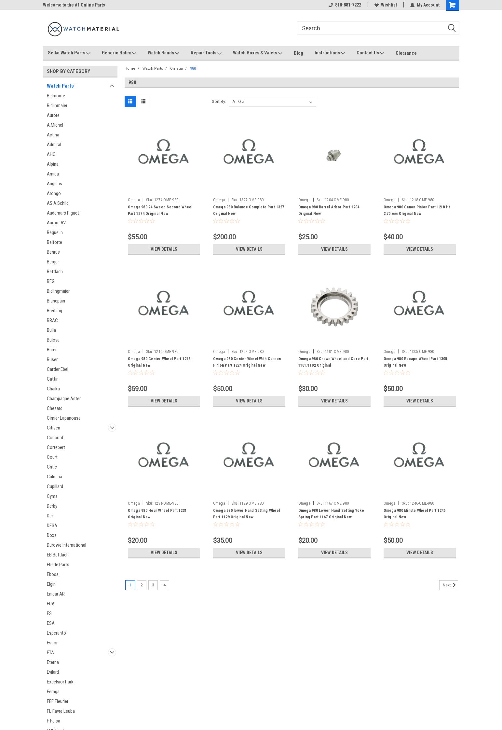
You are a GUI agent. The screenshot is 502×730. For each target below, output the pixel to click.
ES (49, 613)
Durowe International (66, 545)
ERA (51, 604)
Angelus (54, 184)
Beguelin (55, 232)
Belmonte (56, 96)
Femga (53, 692)
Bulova (53, 340)
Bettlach (55, 271)
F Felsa (53, 721)
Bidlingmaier (58, 291)
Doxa (52, 535)
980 (193, 68)
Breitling (54, 311)
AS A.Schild (58, 203)
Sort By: (219, 101)
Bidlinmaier (57, 105)
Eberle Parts (58, 565)
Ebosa (53, 574)
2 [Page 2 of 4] (142, 585)
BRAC (52, 320)
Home (130, 68)
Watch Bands (163, 53)
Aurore (53, 115)
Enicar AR (56, 594)
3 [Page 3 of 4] (153, 585)
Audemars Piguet (63, 213)
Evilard (53, 672)
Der (50, 516)
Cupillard (55, 486)
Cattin (53, 379)
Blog (298, 53)
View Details (164, 249)
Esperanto (56, 633)
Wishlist (385, 4)
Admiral (54, 144)
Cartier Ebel (57, 369)
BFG (51, 281)
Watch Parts (60, 86)
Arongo (54, 193)
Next (450, 585)
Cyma (52, 496)
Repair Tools (206, 53)
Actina (53, 135)
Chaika (53, 389)
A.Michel (55, 125)
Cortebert (56, 447)
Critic (52, 467)
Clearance (406, 53)
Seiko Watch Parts (69, 53)
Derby (52, 506)
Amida (53, 174)
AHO (51, 154)
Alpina (53, 164)
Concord (55, 438)
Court (52, 457)
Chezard (54, 408)
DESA (52, 525)
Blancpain (56, 301)
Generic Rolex (119, 53)
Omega (176, 68)
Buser (52, 359)
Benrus (53, 252)
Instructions (330, 53)
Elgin (51, 584)
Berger (53, 262)
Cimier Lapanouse (64, 418)
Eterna (53, 662)
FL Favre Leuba (61, 711)
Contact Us (370, 53)
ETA (50, 652)
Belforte (54, 242)
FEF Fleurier (57, 701)
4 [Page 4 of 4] (164, 585)
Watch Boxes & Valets (257, 53)
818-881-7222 (345, 4)
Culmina (54, 477)
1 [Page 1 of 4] (130, 585)
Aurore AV (56, 223)
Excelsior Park (60, 682)
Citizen (53, 428)
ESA (51, 623)
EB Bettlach (58, 555)
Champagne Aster (64, 398)
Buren (52, 350)
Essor (52, 643)
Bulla (51, 330)
